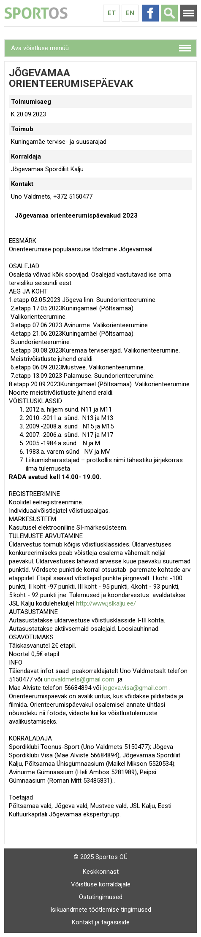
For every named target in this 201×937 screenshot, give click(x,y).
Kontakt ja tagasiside (101, 922)
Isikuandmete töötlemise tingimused (100, 909)
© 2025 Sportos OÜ (100, 857)
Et (112, 13)
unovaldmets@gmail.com (79, 679)
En (130, 13)
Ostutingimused (100, 897)
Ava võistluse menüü (40, 48)
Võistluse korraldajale (100, 884)
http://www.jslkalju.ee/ (106, 603)
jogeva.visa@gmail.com (135, 688)
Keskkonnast (101, 871)
